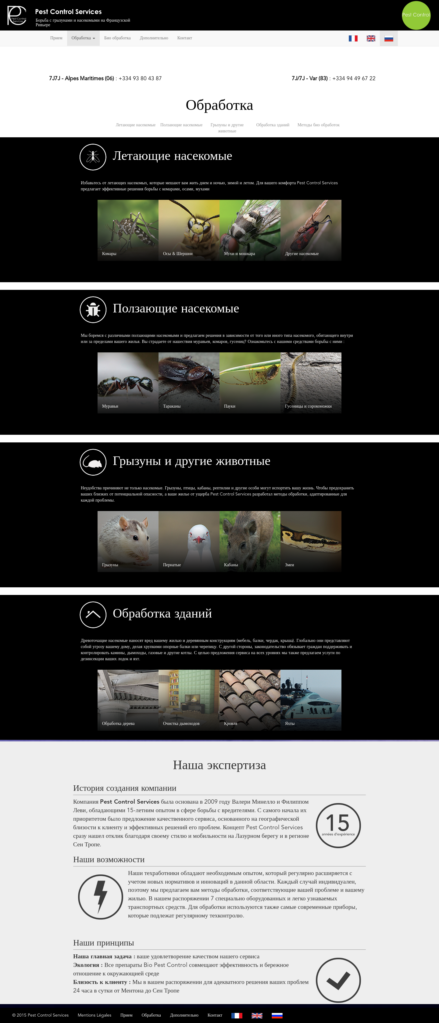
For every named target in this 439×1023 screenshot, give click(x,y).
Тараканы (171, 406)
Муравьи (110, 406)
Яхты (290, 724)
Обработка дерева (118, 724)
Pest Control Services (68, 11)
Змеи (289, 565)
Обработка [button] (83, 38)
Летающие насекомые (136, 125)
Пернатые (172, 565)
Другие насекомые (302, 254)
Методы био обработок (319, 125)
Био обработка (117, 38)
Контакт (184, 38)
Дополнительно (154, 38)
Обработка (151, 1015)
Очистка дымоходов (181, 724)
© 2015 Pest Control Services (40, 1015)
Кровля (230, 724)
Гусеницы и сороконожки (308, 406)
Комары (109, 254)
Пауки (229, 406)
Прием (56, 38)
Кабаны (231, 565)
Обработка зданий (272, 125)
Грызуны (110, 565)
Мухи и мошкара (239, 254)
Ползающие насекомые (181, 125)
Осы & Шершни (178, 254)
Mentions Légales (94, 1015)
